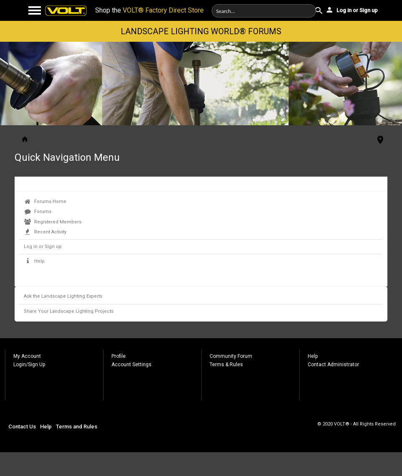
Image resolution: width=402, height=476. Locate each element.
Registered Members (53, 222)
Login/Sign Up (29, 364)
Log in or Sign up (351, 9)
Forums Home (45, 201)
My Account (27, 356)
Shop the (149, 10)
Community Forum (231, 356)
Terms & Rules (226, 364)
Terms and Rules (76, 426)
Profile (118, 356)
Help (34, 261)
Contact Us (22, 426)
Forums (38, 211)
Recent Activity (45, 232)
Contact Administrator (333, 364)
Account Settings (131, 364)
